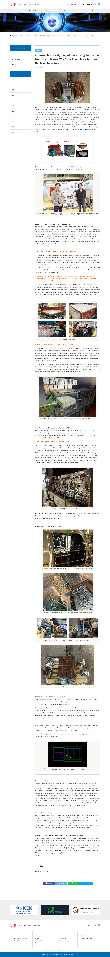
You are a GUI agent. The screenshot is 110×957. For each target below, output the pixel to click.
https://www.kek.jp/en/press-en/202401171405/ (63, 730)
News (47, 11)
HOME (17, 11)
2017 (13, 127)
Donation (46, 950)
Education (77, 11)
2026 (13, 79)
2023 (13, 95)
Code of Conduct (17, 943)
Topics (37, 938)
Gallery (92, 11)
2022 (13, 100)
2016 (13, 132)
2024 (13, 90)
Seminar (60, 943)
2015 (13, 137)
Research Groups (62, 938)
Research (62, 11)
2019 (13, 116)
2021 (13, 106)
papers (60, 940)
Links (64, 950)
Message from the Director (20, 938)
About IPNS (32, 11)
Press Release (39, 940)
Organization (16, 940)
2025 (13, 84)
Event (36, 943)
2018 (13, 122)
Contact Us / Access (72, 4)
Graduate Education (86, 938)
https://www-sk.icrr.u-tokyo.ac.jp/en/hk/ (78, 828)
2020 (13, 111)
